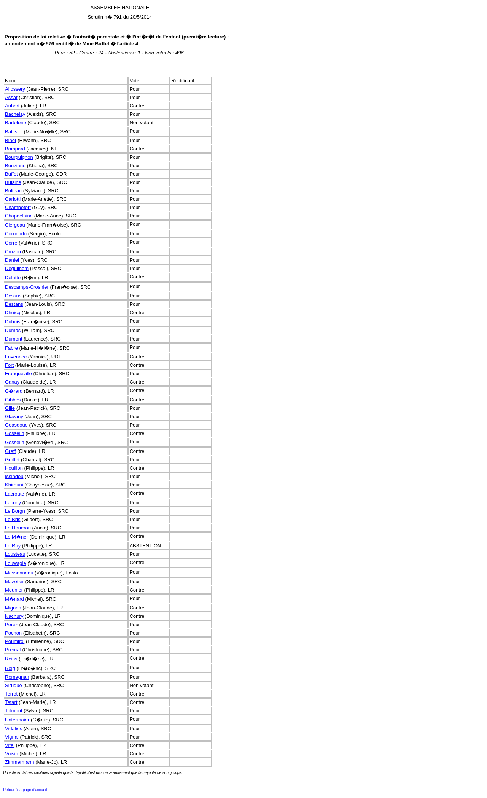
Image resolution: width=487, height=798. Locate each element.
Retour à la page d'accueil (25, 790)
